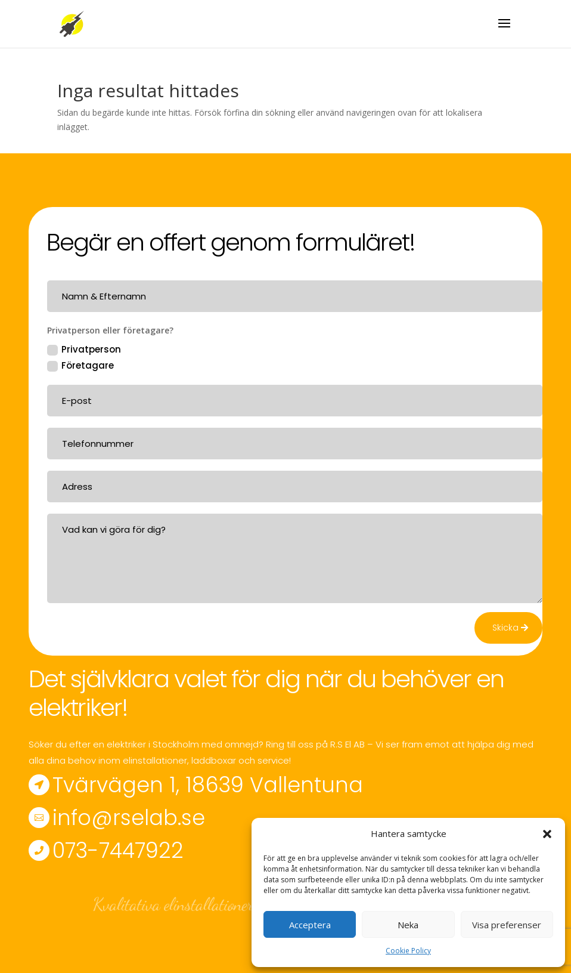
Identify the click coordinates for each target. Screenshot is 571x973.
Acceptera (310, 925)
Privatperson (84, 349)
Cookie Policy (408, 951)
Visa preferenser (506, 925)
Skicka (505, 628)
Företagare (80, 365)
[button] (547, 834)
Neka (408, 925)
